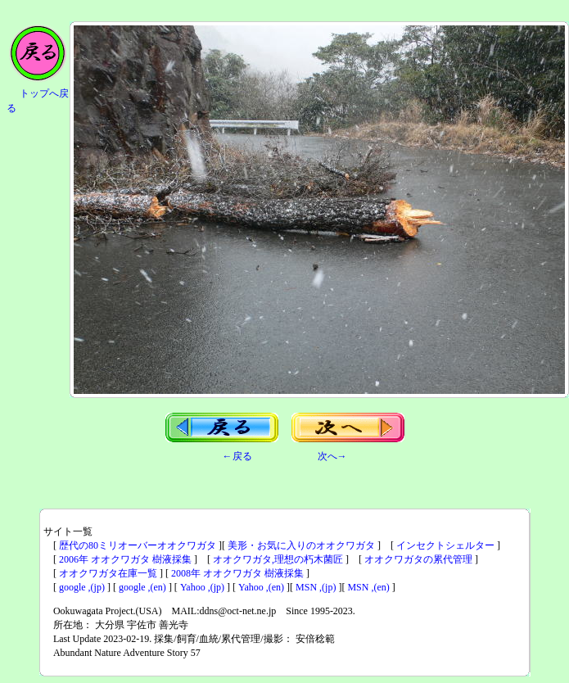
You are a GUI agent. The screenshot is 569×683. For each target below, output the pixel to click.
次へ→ (332, 456)
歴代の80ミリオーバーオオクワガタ (137, 545)
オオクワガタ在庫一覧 (108, 573)
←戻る (237, 456)
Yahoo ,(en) (261, 587)
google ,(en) (142, 587)
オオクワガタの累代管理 (418, 559)
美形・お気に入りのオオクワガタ (301, 545)
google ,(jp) (82, 587)
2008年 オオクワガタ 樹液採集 (237, 573)
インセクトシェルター (445, 545)
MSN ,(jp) (316, 587)
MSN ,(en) (368, 587)
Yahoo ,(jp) (202, 587)
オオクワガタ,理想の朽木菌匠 (278, 559)
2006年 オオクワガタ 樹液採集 (125, 559)
